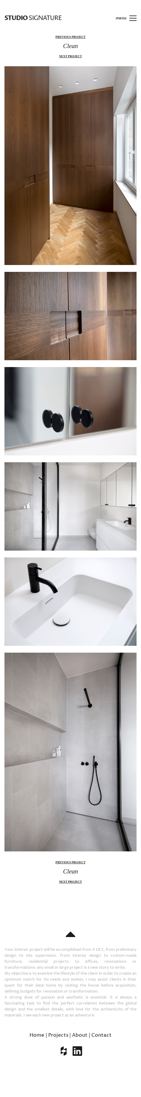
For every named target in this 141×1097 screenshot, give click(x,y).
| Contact (100, 1035)
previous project (71, 36)
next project (70, 56)
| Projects (57, 1035)
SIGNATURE (33, 18)
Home (36, 1035)
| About (78, 1035)
